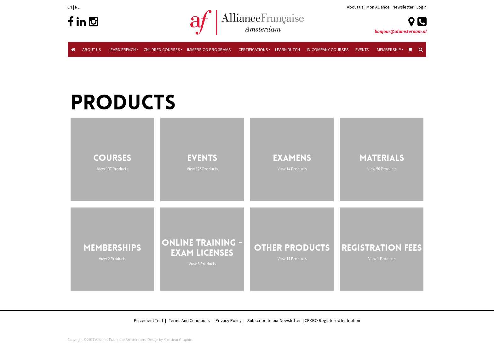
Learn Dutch (287, 49)
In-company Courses (328, 49)
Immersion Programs (209, 49)
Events (362, 49)
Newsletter (404, 7)
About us (355, 7)
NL (77, 7)
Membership (389, 49)
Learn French (122, 49)
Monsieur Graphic (178, 339)
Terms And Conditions (189, 320)
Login (421, 7)
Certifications (253, 49)
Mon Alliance (378, 7)
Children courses (162, 49)
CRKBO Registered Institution (332, 320)
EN (69, 7)
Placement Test (148, 320)
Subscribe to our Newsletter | (276, 320)
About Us (91, 49)
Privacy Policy (228, 320)
